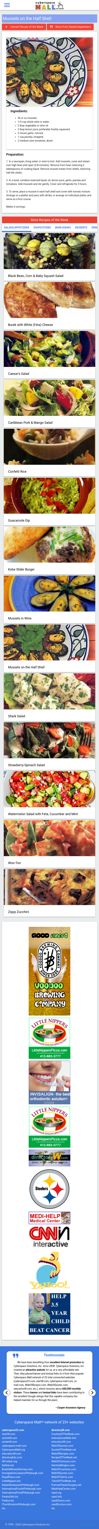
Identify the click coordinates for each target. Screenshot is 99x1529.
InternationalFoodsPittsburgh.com (21, 1488)
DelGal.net (8, 1465)
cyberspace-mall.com (14, 1445)
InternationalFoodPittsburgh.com (21, 1492)
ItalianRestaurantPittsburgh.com (20, 1485)
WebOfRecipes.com (62, 1453)
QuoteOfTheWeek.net (63, 1449)
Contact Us (88, 1524)
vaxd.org (56, 1492)
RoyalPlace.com (11, 1477)
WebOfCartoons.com (63, 1461)
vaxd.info (56, 1496)
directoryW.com (60, 1430)
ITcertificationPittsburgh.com (19, 1504)
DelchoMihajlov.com (63, 1465)
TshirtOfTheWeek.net (63, 1481)
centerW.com (9, 1441)
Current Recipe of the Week (24, 27)
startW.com (8, 1434)
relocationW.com (61, 1441)
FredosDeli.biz (10, 1496)
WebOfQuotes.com (62, 1445)
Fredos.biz (8, 1500)
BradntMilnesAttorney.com (17, 1469)
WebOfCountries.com (63, 1469)
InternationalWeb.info (63, 1438)
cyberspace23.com (13, 1430)
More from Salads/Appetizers (70, 27)
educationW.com (11, 1453)
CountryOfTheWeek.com (65, 1434)
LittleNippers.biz (11, 1481)
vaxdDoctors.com (61, 1504)
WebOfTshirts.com (62, 1477)
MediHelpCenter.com (63, 1488)
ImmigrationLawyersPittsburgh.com (22, 1473)
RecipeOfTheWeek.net (64, 1457)
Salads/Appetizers (16, 227)
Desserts (81, 227)
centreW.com (9, 1438)
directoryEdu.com (12, 1457)
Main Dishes (63, 227)
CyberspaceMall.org (13, 1449)
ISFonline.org (9, 1461)
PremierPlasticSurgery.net (66, 1485)
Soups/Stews (42, 227)
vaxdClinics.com (60, 1500)
